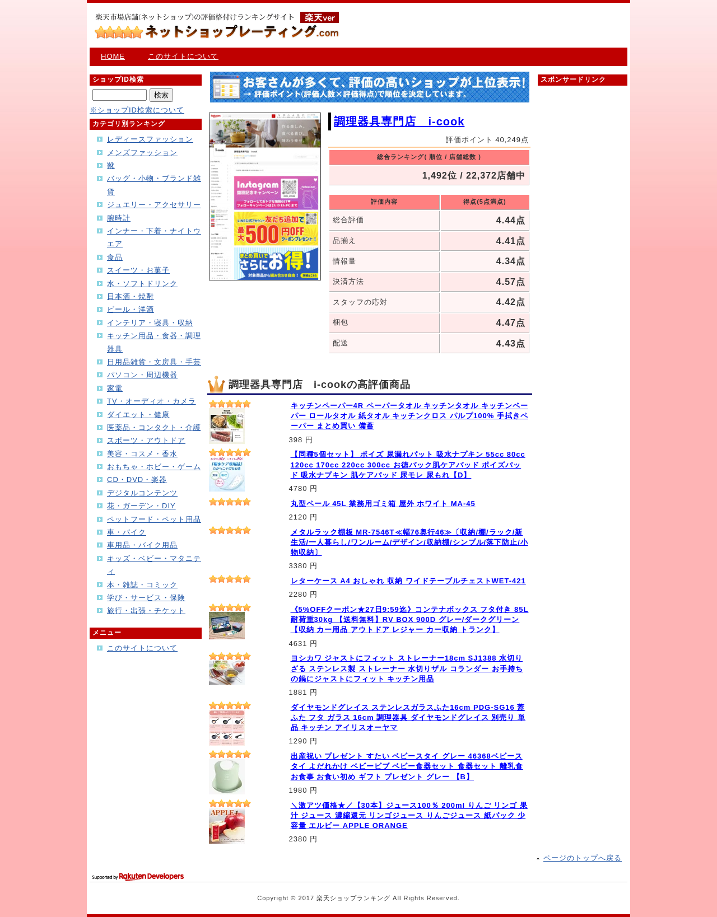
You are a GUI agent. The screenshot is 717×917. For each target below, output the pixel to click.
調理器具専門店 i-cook (399, 121)
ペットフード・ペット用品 (154, 519)
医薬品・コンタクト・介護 (154, 427)
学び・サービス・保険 (146, 597)
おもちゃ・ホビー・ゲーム (154, 466)
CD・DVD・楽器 (137, 479)
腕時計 (119, 218)
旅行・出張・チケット (146, 610)
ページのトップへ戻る (582, 858)
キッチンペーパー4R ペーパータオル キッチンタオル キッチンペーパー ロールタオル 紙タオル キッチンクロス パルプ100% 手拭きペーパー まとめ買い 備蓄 (409, 415)
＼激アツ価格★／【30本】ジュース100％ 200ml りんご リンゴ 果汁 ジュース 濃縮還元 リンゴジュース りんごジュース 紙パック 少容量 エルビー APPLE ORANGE (409, 815)
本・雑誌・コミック (142, 585)
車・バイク (126, 532)
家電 (115, 388)
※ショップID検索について (137, 110)
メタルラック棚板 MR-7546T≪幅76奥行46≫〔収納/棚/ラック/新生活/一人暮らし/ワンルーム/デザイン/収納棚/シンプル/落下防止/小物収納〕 (409, 542)
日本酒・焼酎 (130, 296)
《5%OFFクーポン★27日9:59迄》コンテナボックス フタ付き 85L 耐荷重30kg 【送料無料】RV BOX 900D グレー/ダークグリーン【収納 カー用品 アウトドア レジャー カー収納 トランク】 (410, 619)
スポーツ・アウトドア (146, 440)
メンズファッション (142, 152)
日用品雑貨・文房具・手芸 (154, 362)
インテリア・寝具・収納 (150, 323)
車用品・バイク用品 (142, 545)
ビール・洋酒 (130, 309)
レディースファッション (150, 139)
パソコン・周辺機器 (142, 375)
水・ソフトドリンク (142, 283)
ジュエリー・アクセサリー (154, 204)
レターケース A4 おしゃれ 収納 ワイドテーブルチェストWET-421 (408, 581)
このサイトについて (183, 56)
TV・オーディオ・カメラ (151, 401)
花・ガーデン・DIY (141, 506)
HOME (113, 56)
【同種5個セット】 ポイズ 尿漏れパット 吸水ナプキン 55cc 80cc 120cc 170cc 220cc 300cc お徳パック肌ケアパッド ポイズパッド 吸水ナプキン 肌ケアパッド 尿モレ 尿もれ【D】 (408, 464)
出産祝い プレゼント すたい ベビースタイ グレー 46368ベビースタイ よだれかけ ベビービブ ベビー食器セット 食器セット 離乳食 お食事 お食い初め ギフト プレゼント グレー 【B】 (407, 766)
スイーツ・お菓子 (138, 270)
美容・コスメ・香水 (142, 454)
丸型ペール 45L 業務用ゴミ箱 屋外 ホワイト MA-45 (383, 503)
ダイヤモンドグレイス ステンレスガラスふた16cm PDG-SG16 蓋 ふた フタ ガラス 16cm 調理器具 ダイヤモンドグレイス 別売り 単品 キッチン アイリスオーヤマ (408, 717)
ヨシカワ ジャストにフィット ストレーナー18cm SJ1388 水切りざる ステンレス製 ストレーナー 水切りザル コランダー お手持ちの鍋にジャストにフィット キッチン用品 (407, 668)
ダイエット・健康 (138, 414)
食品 (115, 257)
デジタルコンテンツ (142, 493)
